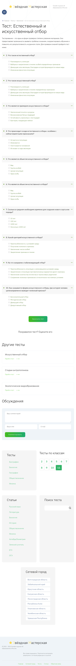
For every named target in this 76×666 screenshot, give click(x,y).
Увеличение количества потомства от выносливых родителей (32, 274)
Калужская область (36, 593)
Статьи (46, 663)
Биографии (14, 461)
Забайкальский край (36, 583)
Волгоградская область (37, 579)
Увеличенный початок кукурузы (21, 111)
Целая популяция (15, 170)
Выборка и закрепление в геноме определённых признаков (31, 89)
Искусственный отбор (16, 353)
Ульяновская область (36, 608)
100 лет (12, 220)
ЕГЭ (10, 549)
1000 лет (12, 223)
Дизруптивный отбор (17, 304)
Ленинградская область (38, 598)
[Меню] (4, 11)
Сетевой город (30, 663)
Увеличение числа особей (19, 248)
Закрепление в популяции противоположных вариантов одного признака (36, 271)
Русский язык (15, 506)
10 (52, 466)
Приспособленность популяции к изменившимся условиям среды (33, 268)
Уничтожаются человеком (19, 145)
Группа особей (14, 167)
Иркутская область (36, 588)
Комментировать (15, 434)
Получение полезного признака (21, 246)
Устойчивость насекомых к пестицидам (24, 117)
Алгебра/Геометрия (17, 538)
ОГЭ (10, 554)
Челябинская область (37, 612)
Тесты (13, 20)
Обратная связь (56, 663)
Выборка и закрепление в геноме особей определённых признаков (34, 63)
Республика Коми (35, 603)
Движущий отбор (15, 302)
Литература (14, 511)
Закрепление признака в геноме (21, 251)
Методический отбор (17, 299)
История (12, 522)
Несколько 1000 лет (17, 226)
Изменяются (14, 142)
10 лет (11, 217)
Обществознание (16, 477)
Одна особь (13, 173)
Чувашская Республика (37, 617)
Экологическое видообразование (22, 385)
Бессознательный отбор (18, 296)
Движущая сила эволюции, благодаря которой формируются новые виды (36, 66)
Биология (20, 20)
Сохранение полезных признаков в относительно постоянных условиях (35, 276)
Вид (10, 164)
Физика (12, 483)
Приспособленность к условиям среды (23, 243)
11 (58, 466)
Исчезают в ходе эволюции (19, 148)
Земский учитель (16, 544)
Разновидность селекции (18, 61)
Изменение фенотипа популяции (21, 69)
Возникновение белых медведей (21, 114)
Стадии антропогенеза (16, 369)
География (13, 472)
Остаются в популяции (17, 139)
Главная (6, 20)
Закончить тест (38, 318)
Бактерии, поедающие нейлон (20, 120)
